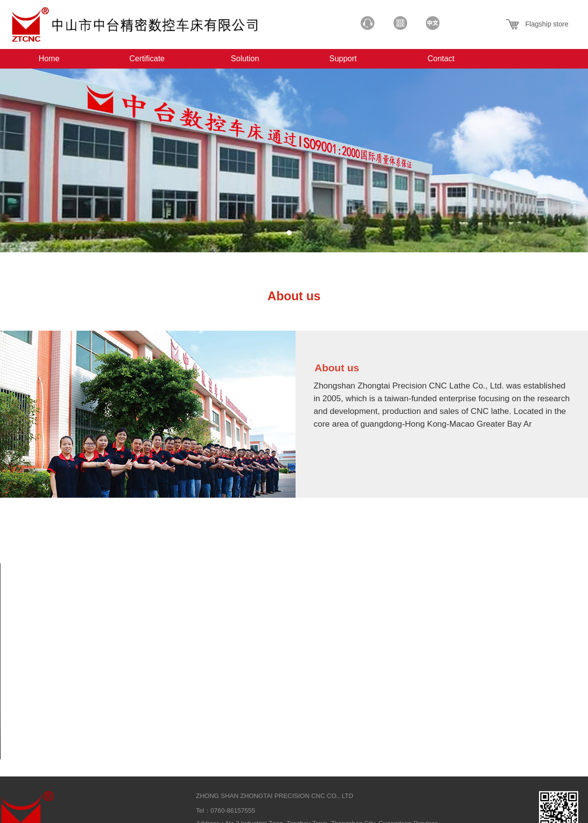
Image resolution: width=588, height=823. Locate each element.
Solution (245, 58)
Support (343, 58)
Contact (440, 58)
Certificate (147, 58)
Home (49, 58)
